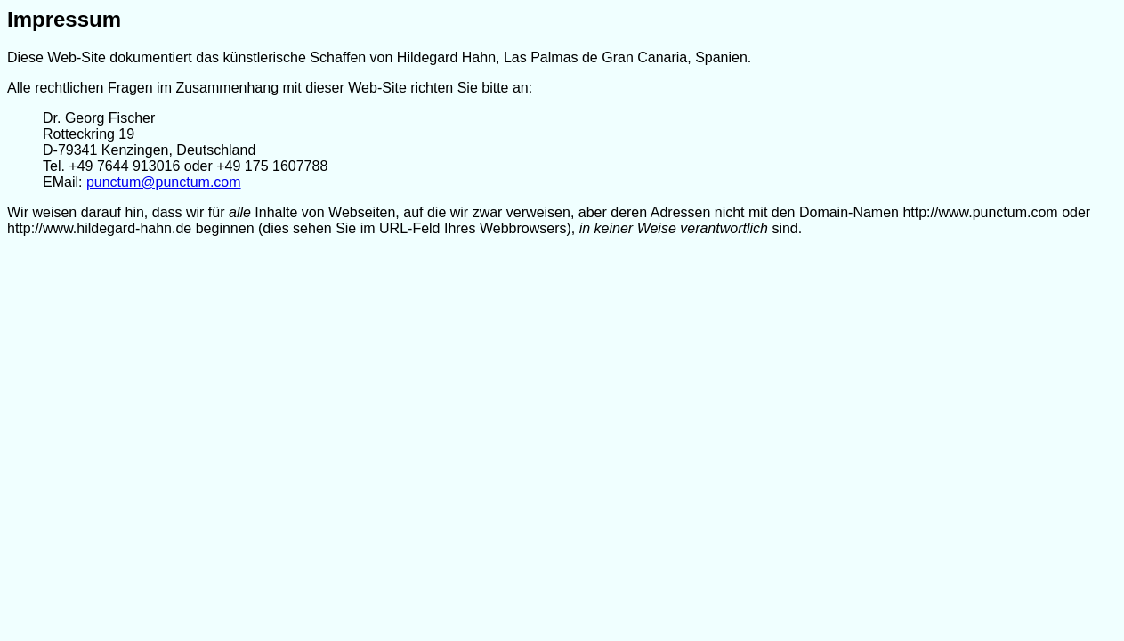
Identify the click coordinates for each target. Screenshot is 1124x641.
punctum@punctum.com (163, 182)
